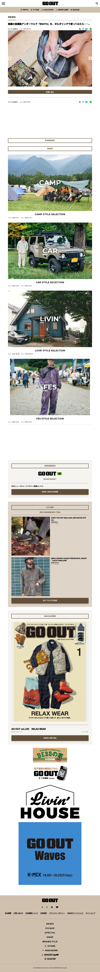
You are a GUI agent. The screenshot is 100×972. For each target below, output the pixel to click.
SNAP (50, 937)
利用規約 (43, 913)
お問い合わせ (18, 913)
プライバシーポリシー (57, 913)
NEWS (50, 923)
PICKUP (50, 928)
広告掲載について (31, 913)
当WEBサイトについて (75, 913)
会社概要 (8, 913)
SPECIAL (50, 932)
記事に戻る (50, 92)
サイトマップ (90, 913)
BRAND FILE (50, 941)
